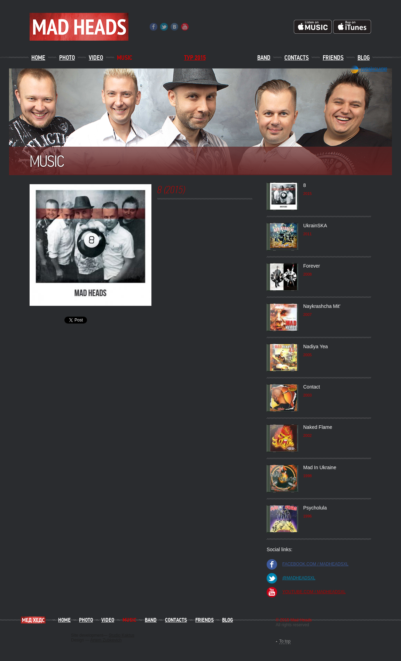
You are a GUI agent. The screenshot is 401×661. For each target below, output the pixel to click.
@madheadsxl (298, 578)
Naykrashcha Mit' (321, 306)
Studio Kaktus (121, 635)
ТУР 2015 (195, 58)
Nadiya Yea (315, 346)
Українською (374, 69)
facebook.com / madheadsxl (315, 564)
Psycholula (315, 508)
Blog (363, 58)
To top (285, 641)
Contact (311, 387)
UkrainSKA (315, 225)
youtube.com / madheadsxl (314, 591)
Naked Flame (317, 427)
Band (263, 58)
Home (38, 58)
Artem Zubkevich (105, 640)
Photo (67, 58)
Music (124, 58)
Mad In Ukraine (319, 467)
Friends (333, 58)
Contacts (296, 58)
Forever (311, 266)
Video (96, 58)
